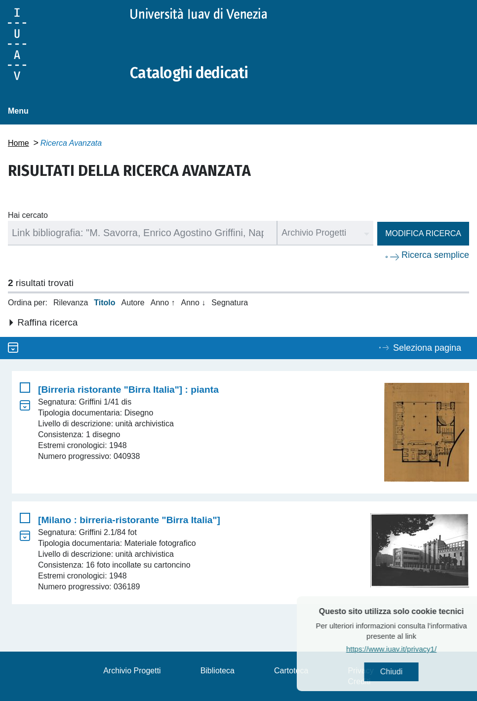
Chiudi (408, 671)
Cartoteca (291, 670)
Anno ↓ (193, 302)
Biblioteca (217, 670)
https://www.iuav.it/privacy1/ (407, 649)
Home (18, 143)
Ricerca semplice (435, 255)
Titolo (104, 302)
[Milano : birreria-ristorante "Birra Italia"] (129, 520)
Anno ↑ (163, 302)
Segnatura (229, 302)
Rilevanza (70, 302)
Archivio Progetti (132, 670)
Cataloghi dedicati (189, 73)
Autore (133, 302)
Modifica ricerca (423, 233)
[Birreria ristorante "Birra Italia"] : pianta (128, 389)
